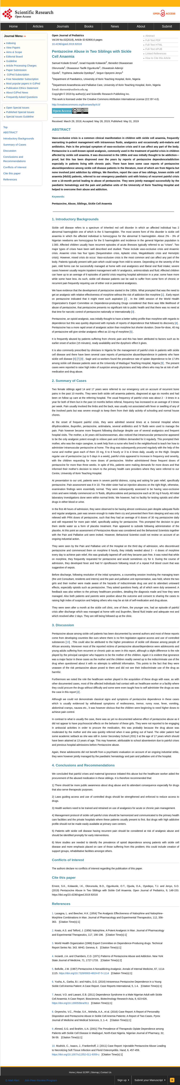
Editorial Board (13, 56)
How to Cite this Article (156, 58)
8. (53, 1011)
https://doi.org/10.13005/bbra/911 (70, 1003)
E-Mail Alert (12, 1080)
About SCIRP (83, 1072)
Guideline (10, 61)
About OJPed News (16, 92)
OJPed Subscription (16, 74)
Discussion (9, 150)
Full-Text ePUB (152, 49)
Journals (63, 26)
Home (13, 26)
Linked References (154, 53)
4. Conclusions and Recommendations (83, 765)
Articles (38, 26)
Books (88, 26)
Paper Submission (15, 70)
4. (53, 956)
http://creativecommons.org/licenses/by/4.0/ (76, 104)
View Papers (12, 47)
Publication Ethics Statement (21, 88)
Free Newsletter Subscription (21, 79)
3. (53, 943)
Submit (167, 26)
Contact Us (106, 1072)
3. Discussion (63, 625)
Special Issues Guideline (19, 116)
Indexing (10, 43)
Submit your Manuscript (148, 1080)
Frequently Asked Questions (21, 97)
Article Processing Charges (20, 65)
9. (53, 1028)
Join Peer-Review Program (41, 1080)
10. (53, 1045)
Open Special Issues (16, 107)
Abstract (149, 35)
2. (53, 930)
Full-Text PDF (152, 40)
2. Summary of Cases (69, 381)
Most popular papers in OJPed (22, 83)
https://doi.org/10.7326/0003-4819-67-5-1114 (84, 973)
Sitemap (95, 1072)
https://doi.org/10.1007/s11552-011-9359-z (76, 1054)
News (115, 26)
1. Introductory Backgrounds (75, 219)
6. (53, 981)
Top (5, 127)
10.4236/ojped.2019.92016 (67, 44)
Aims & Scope (13, 52)
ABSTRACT (61, 129)
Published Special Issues (19, 112)
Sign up (122, 1080)
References (61, 904)
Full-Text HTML (152, 44)
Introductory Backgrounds (18, 138)
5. (53, 968)
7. (53, 994)
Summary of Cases (14, 144)
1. (53, 913)
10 (67, 642)
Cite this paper (64, 877)
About (141, 26)
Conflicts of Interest (68, 860)
